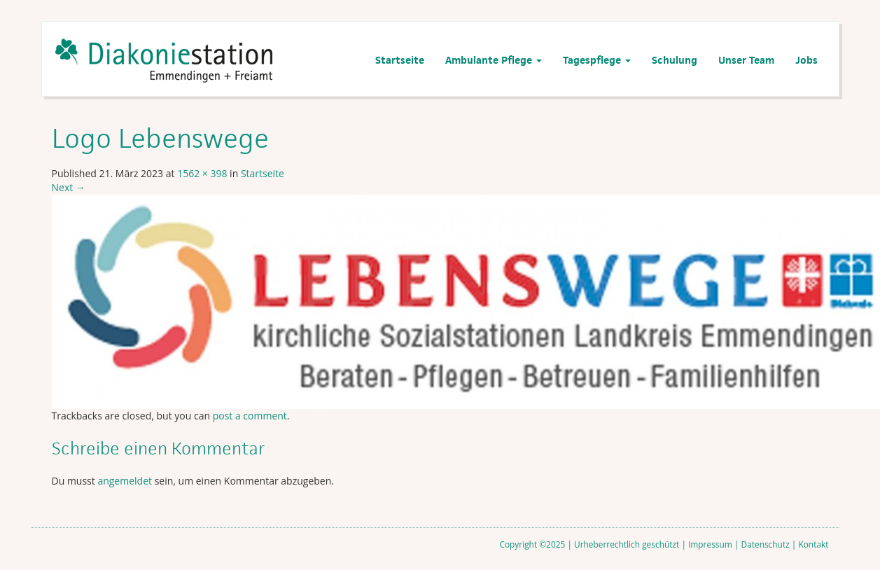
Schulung (674, 60)
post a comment (250, 415)
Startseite (399, 60)
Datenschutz (765, 544)
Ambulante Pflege (493, 60)
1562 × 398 (202, 173)
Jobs (806, 60)
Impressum (710, 544)
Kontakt (813, 544)
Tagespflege (597, 60)
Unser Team (746, 60)
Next (68, 187)
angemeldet (124, 480)
